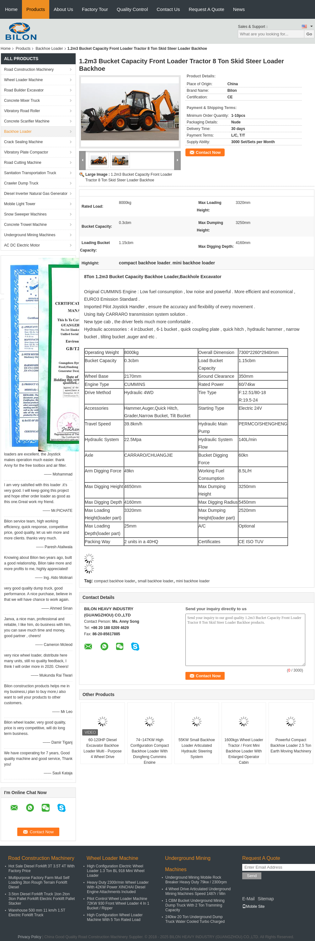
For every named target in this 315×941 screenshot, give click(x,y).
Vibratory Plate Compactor (26, 152)
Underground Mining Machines (29, 235)
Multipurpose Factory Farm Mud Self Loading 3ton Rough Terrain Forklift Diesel (38, 882)
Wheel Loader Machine (23, 80)
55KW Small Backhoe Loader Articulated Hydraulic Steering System (197, 748)
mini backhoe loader (193, 581)
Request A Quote (206, 9)
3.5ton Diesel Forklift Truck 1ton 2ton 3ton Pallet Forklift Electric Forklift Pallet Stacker (41, 899)
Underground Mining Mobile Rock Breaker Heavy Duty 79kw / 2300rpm (196, 879)
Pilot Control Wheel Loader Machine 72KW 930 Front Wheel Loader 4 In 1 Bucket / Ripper (118, 903)
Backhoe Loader (49, 48)
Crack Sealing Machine (23, 142)
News (239, 9)
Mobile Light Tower (19, 204)
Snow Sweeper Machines (25, 214)
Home (11, 9)
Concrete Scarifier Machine (27, 121)
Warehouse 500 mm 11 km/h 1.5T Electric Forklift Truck (36, 912)
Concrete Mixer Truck (22, 100)
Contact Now (208, 152)
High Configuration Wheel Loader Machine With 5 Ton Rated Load (114, 917)
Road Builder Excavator (24, 90)
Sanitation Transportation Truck (30, 173)
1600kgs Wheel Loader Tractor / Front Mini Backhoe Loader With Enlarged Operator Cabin (243, 751)
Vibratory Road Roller (22, 111)
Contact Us (168, 9)
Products (35, 9)
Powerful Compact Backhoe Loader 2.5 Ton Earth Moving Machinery (290, 745)
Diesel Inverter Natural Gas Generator (35, 193)
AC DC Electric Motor (22, 245)
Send (252, 875)
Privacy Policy (29, 937)
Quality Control (132, 9)
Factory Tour (95, 9)
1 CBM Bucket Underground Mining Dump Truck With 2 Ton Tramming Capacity (195, 905)
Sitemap (266, 898)
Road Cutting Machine (22, 162)
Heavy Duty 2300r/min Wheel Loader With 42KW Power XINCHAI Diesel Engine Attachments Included (118, 887)
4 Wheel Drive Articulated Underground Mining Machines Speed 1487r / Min (198, 891)
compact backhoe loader (114, 581)
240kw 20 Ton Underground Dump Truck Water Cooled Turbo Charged (195, 919)
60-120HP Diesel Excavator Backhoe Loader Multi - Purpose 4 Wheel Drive (102, 748)
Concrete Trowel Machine (25, 224)
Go (309, 34)
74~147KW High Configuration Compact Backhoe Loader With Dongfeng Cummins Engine (150, 751)
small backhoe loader (155, 581)
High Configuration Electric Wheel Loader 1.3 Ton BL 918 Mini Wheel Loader (115, 871)
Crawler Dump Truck (21, 183)
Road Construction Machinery (29, 69)
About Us (63, 9)
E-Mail (248, 898)
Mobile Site (253, 906)
